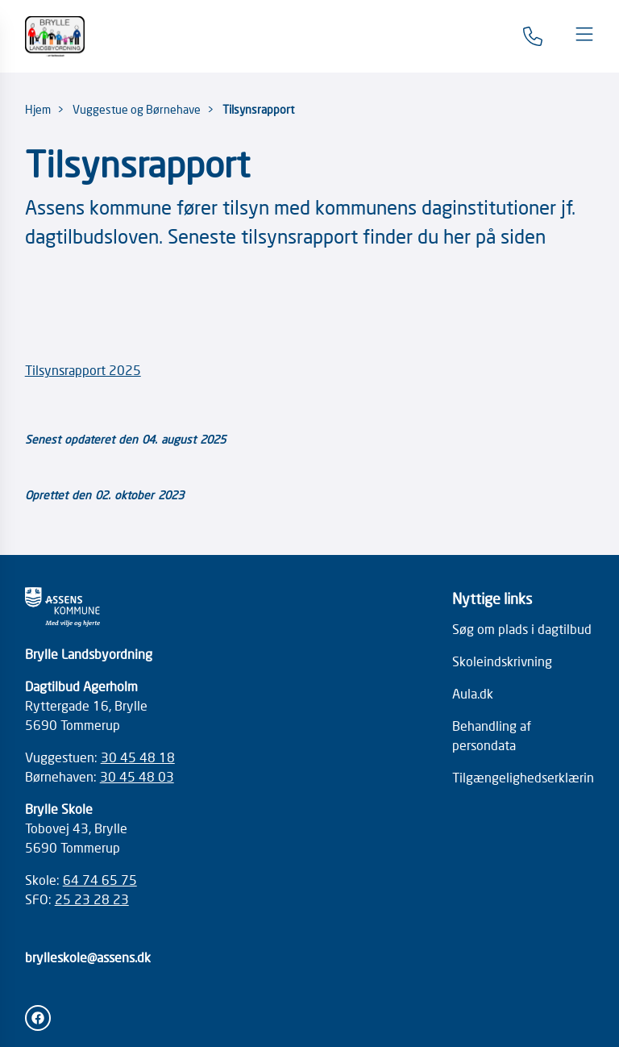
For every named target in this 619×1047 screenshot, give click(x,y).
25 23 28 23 (92, 899)
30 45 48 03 (137, 776)
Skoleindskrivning (502, 661)
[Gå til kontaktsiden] (532, 36)
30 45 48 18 (138, 757)
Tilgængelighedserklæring (526, 777)
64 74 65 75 (100, 879)
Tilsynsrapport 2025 (83, 369)
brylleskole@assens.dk (88, 957)
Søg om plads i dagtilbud (522, 628)
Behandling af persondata (491, 735)
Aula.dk (472, 693)
